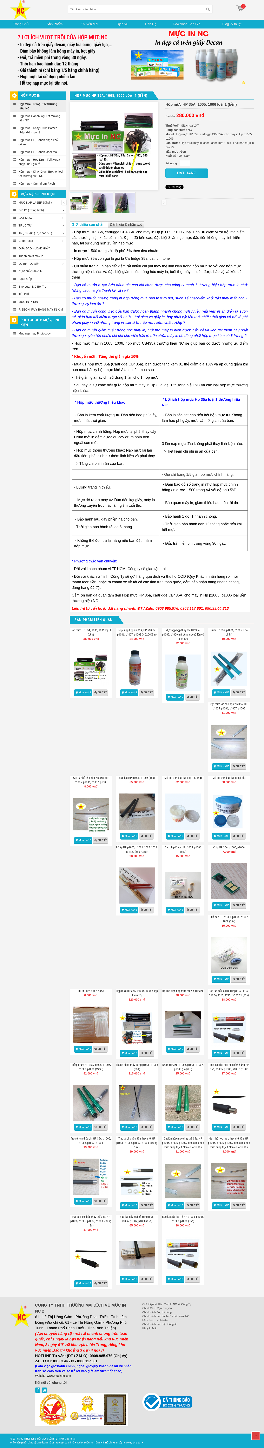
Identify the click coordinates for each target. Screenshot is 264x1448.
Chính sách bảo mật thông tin (159, 1324)
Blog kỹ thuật (232, 24)
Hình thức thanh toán (154, 1320)
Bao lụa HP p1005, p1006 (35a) (137, 778)
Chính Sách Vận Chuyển (157, 1308)
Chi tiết (102, 692)
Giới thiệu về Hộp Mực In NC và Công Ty (166, 1304)
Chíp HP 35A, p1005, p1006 (229, 847)
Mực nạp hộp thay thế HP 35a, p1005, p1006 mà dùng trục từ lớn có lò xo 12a (183, 635)
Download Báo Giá (188, 24)
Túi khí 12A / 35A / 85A (91, 991)
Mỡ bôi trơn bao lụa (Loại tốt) (228, 778)
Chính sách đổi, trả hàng (157, 1312)
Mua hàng (85, 692)
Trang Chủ (21, 24)
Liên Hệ (151, 24)
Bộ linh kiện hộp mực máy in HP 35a (183, 991)
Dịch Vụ (123, 24)
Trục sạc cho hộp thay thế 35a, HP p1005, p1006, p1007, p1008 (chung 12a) (90, 1221)
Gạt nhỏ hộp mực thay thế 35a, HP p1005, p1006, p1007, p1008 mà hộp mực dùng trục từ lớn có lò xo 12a (229, 1143)
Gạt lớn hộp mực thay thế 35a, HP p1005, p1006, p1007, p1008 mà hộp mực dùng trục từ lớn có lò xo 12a (183, 1143)
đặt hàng (186, 173)
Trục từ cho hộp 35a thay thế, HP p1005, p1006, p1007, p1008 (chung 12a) (136, 1143)
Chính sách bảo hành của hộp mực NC (165, 1316)
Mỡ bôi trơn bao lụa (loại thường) (183, 778)
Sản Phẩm (55, 24)
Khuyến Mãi (90, 24)
